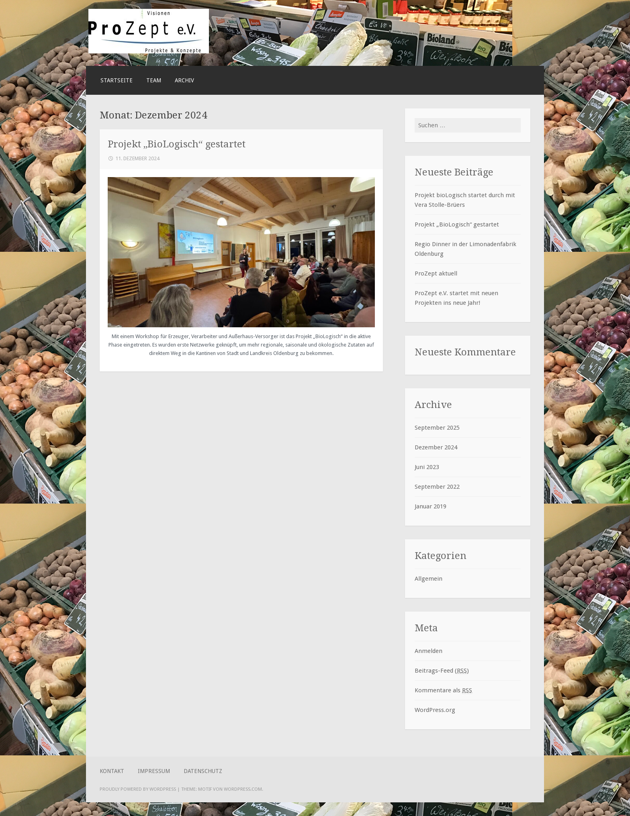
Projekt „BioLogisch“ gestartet (176, 144)
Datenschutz (203, 771)
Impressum (154, 771)
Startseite (116, 80)
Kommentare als (443, 690)
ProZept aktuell (436, 273)
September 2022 (437, 486)
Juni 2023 (427, 467)
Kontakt (112, 771)
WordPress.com (243, 789)
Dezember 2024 (436, 447)
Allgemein (428, 578)
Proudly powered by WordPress (138, 789)
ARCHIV (184, 80)
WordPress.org (435, 710)
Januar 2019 (430, 506)
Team (153, 80)
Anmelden (428, 651)
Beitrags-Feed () (442, 671)
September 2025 (437, 427)
